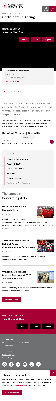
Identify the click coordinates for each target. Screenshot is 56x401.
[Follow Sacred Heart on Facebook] (11, 364)
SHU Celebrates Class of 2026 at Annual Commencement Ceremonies (18, 244)
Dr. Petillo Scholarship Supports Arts (14, 208)
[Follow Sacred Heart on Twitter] (18, 364)
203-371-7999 (7, 346)
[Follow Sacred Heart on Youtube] (25, 364)
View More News (11, 300)
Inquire (48, 40)
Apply (24, 40)
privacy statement (18, 385)
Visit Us (22, 326)
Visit (36, 40)
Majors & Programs (11, 13)
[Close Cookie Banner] (53, 373)
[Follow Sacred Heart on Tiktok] (32, 364)
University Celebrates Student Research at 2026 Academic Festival (16, 275)
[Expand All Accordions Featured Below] (28, 137)
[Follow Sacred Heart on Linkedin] (38, 364)
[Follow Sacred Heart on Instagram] (4, 364)
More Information (12, 393)
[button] (52, 9)
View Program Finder (13, 81)
